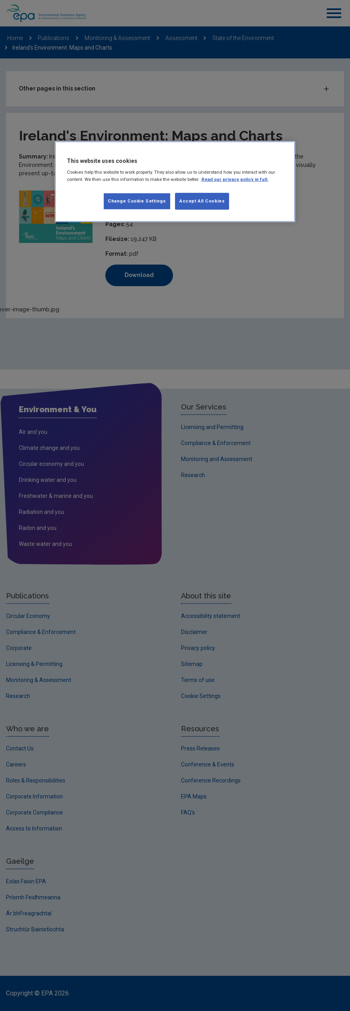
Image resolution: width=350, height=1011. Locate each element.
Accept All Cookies (202, 200)
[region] (175, 181)
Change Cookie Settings (137, 200)
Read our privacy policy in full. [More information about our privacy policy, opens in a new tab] (234, 179)
